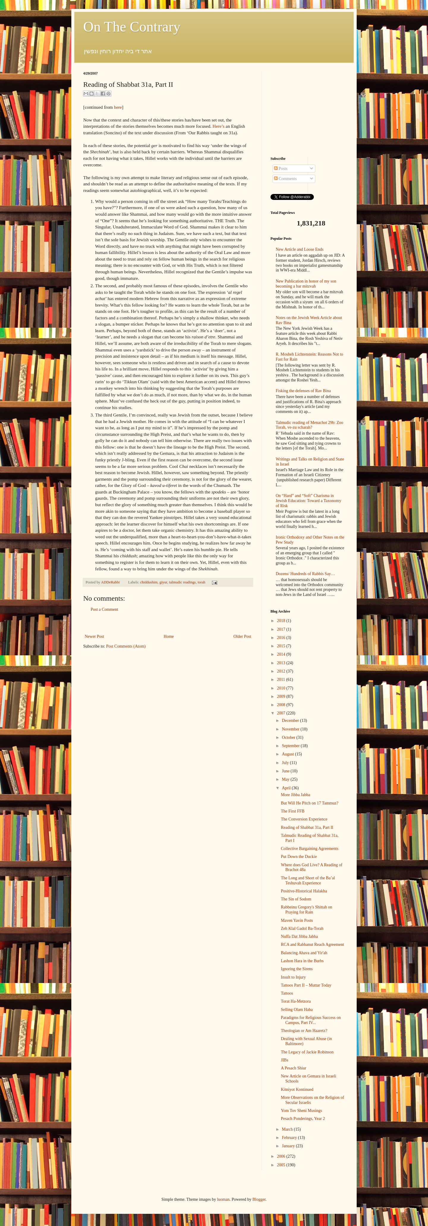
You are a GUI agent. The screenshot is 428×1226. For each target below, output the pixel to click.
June (286, 771)
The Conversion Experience (304, 819)
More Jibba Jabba (295, 795)
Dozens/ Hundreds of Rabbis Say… (305, 574)
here (118, 107)
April (287, 788)
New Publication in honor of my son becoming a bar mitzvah (306, 283)
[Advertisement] (167, 623)
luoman (223, 1199)
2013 (282, 663)
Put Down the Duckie (299, 856)
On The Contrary (131, 26)
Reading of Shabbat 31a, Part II (307, 827)
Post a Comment (104, 609)
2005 (282, 1165)
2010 (282, 688)
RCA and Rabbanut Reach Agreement (312, 944)
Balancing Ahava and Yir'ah (304, 953)
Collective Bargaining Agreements (309, 848)
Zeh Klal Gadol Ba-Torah (302, 928)
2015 (282, 646)
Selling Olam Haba (297, 1009)
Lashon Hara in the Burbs (302, 961)
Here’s (218, 126)
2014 (282, 654)
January (289, 1146)
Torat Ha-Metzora (296, 1001)
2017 (282, 629)
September (291, 746)
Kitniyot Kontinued (297, 1089)
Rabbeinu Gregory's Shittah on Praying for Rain (306, 909)
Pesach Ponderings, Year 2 (303, 1118)
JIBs (284, 1060)
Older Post (242, 636)
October (289, 737)
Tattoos (287, 993)
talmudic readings (182, 582)
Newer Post (94, 636)
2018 (282, 620)
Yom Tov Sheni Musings (301, 1110)
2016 (282, 637)
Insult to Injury (293, 977)
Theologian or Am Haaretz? (304, 1030)
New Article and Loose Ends (300, 249)
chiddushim (149, 582)
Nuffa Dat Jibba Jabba (299, 936)
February (290, 1137)
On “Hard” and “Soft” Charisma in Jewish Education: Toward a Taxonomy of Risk (309, 500)
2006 (282, 1156)
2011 (281, 679)
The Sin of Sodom (296, 899)
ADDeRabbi (111, 582)
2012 (282, 671)
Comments (285, 178)
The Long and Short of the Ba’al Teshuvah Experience (308, 880)
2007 (282, 713)
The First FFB (292, 811)
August (288, 754)
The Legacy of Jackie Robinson (307, 1052)
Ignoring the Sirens (297, 969)
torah (201, 582)
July (286, 762)
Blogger (258, 1199)
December (291, 720)
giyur (163, 582)
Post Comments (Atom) (126, 646)
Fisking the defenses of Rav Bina (303, 391)
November (291, 729)
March (288, 1129)
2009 (282, 696)
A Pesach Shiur (293, 1068)
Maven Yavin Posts (297, 920)
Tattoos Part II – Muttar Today (306, 985)
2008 (282, 705)
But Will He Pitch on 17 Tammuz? (309, 803)
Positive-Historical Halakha (304, 891)
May (286, 779)
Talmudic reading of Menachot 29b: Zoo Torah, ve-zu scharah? (309, 425)
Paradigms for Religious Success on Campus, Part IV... (311, 1020)
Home (169, 636)
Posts (280, 168)
